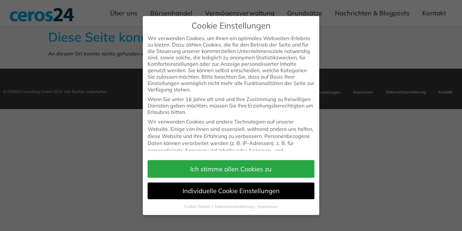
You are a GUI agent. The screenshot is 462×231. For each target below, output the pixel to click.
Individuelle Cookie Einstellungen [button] (231, 186)
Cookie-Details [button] (197, 201)
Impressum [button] (268, 201)
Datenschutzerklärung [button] (235, 201)
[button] (231, 164)
